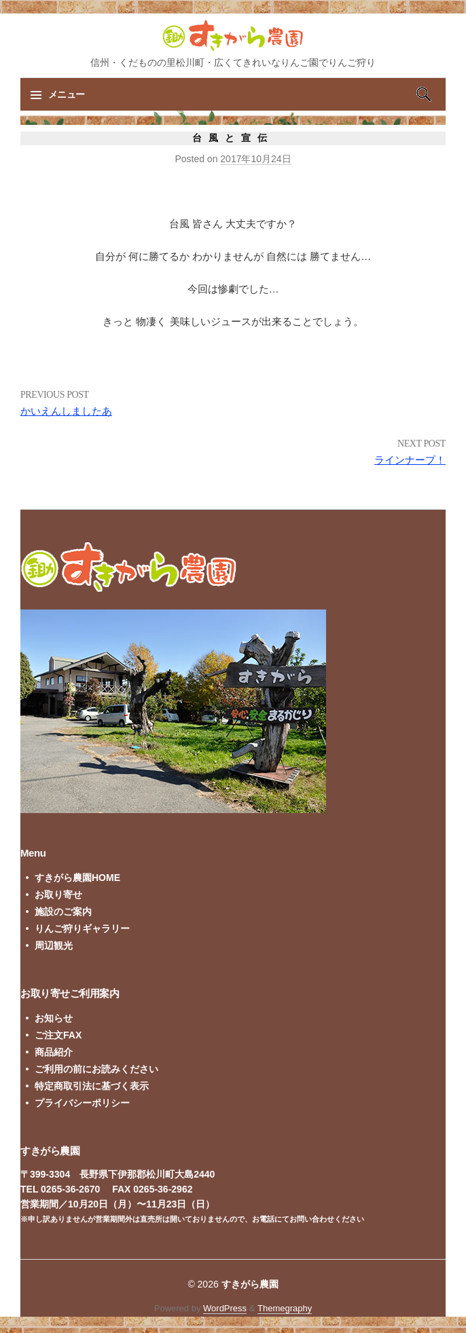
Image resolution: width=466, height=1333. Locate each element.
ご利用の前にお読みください (96, 1069)
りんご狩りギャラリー (82, 928)
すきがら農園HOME (77, 877)
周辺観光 (54, 945)
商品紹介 (54, 1052)
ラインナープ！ (410, 460)
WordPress (225, 1308)
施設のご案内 (63, 911)
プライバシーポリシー (82, 1102)
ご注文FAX (58, 1035)
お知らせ (54, 1018)
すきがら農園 (250, 1284)
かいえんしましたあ (66, 411)
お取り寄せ (58, 894)
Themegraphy (284, 1308)
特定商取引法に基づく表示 (92, 1086)
